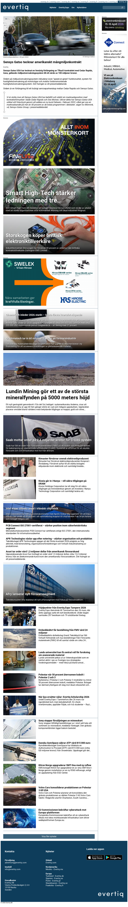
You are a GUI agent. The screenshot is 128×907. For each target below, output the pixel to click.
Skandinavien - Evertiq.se (56, 886)
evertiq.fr (93, 2)
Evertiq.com (51, 865)
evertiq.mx (103, 2)
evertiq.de (65, 2)
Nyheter (53, 7)
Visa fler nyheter (49, 839)
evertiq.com (55, 2)
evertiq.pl (113, 2)
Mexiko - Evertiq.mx (54, 872)
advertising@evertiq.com (16, 865)
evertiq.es (75, 2)
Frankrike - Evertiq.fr (54, 888)
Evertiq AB (15, 7)
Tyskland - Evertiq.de (55, 879)
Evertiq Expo (64, 7)
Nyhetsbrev (81, 7)
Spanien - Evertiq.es (54, 881)
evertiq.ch (44, 2)
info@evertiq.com (12, 872)
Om (73, 7)
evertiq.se (123, 2)
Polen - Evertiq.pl (53, 883)
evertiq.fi (84, 2)
